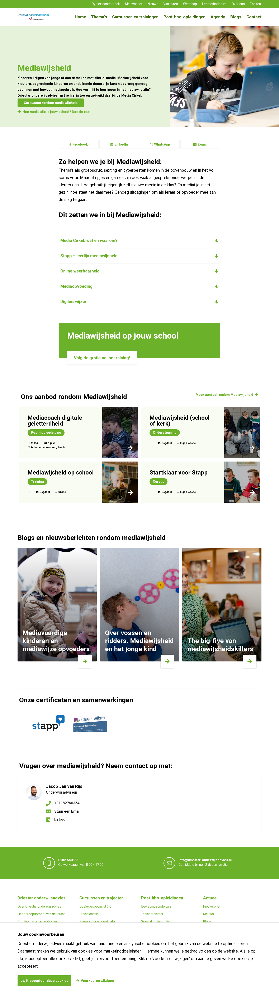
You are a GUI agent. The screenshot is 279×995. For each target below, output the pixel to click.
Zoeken (255, 3)
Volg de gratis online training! (102, 358)
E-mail (200, 144)
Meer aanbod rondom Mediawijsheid (224, 394)
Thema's (99, 17)
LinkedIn (119, 144)
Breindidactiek (89, 914)
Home (80, 17)
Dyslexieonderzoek (105, 3)
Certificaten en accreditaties (38, 921)
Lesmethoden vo (214, 3)
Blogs (235, 17)
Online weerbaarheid (80, 271)
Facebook (78, 144)
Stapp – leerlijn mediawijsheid (89, 256)
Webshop (190, 3)
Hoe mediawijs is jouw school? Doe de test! (57, 112)
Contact (253, 17)
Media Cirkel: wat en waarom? (89, 241)
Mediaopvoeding (76, 286)
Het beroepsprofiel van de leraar (41, 914)
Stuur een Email (67, 811)
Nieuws (152, 3)
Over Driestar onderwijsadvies (39, 906)
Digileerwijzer (73, 302)
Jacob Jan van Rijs (64, 786)
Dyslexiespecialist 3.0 (95, 906)
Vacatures (170, 3)
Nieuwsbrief (133, 3)
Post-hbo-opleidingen (184, 17)
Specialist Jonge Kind (156, 921)
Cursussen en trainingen (135, 17)
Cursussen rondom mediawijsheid (50, 102)
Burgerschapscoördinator (97, 921)
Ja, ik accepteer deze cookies (44, 980)
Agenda (218, 17)
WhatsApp (160, 144)
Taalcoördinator (152, 914)
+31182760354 (66, 803)
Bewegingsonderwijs (156, 906)
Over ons (238, 3)
